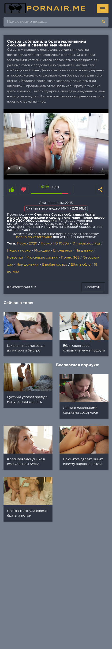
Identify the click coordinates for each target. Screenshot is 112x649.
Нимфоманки (27, 264)
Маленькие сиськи (42, 257)
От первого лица (86, 243)
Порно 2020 (27, 243)
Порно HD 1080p (55, 243)
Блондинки (62, 250)
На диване (84, 250)
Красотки (15, 257)
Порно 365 (70, 257)
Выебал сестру (54, 264)
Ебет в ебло (80, 264)
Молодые (42, 250)
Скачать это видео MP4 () (56, 208)
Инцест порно (19, 250)
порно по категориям (34, 237)
